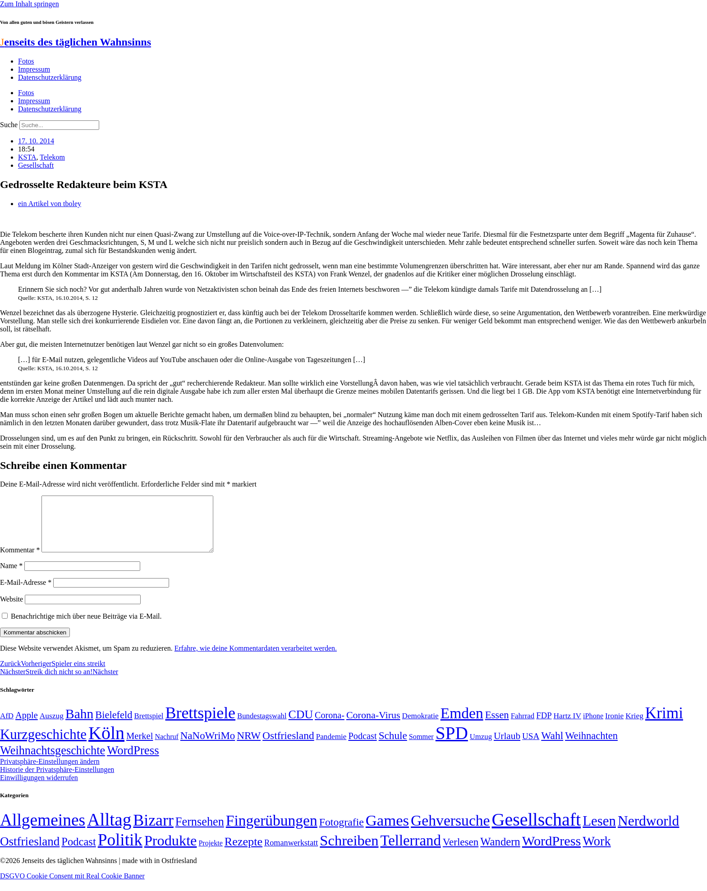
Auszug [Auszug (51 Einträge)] (52, 726)
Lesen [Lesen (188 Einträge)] (599, 832)
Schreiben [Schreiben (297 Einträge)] (349, 851)
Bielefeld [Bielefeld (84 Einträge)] (113, 725)
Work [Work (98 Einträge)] (597, 852)
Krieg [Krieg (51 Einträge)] (634, 726)
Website (11, 610)
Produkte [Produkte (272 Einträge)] (170, 851)
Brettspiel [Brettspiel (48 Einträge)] (149, 726)
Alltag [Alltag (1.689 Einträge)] (109, 830)
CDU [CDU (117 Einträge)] (301, 725)
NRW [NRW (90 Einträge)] (249, 746)
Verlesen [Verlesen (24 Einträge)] (460, 853)
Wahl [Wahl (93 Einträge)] (552, 746)
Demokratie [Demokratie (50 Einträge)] (420, 726)
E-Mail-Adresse (25, 593)
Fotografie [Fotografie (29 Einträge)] (341, 833)
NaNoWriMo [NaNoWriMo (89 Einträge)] (207, 746)
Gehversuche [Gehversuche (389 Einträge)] (450, 831)
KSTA (27, 157)
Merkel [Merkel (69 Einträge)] (139, 747)
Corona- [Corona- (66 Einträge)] (329, 726)
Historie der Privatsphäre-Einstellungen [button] (57, 780)
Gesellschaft (36, 165)
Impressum (34, 69)
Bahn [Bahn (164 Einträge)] (79, 724)
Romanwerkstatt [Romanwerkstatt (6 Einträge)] (291, 853)
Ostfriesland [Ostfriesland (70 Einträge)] (30, 852)
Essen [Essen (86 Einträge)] (497, 725)
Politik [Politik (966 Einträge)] (120, 850)
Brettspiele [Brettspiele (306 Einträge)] (200, 724)
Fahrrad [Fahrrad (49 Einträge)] (523, 726)
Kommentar (20, 561)
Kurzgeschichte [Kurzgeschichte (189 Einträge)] (43, 745)
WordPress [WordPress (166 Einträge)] (551, 851)
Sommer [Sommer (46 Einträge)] (421, 748)
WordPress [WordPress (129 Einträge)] (133, 761)
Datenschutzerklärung (49, 77)
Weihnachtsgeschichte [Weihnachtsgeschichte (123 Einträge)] (52, 761)
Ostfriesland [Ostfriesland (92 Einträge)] (288, 746)
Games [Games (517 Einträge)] (387, 831)
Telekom (52, 157)
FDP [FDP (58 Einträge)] (543, 726)
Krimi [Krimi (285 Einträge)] (664, 724)
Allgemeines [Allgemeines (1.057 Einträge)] (42, 831)
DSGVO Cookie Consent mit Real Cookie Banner (72, 887)
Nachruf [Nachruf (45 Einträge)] (166, 747)
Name (11, 576)
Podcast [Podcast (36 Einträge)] (78, 852)
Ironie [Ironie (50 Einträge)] (614, 726)
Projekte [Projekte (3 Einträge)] (210, 854)
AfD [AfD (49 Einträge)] (7, 726)
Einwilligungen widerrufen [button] (39, 788)
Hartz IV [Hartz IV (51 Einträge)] (567, 726)
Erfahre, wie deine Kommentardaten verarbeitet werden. (255, 659)
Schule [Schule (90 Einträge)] (393, 746)
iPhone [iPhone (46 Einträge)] (593, 727)
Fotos (26, 61)
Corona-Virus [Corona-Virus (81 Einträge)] (373, 725)
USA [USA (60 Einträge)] (530, 747)
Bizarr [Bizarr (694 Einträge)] (153, 831)
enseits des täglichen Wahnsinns (75, 42)
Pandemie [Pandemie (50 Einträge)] (331, 747)
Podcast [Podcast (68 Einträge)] (362, 747)
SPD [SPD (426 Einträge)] (452, 743)
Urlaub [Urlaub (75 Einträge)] (507, 746)
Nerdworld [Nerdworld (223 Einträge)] (648, 832)
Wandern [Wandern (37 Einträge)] (500, 852)
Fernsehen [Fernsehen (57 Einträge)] (199, 832)
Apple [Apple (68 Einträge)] (26, 726)
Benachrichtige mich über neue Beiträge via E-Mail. (86, 627)
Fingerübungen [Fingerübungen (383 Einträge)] (271, 831)
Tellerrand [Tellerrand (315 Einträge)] (411, 851)
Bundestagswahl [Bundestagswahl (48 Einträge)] (261, 726)
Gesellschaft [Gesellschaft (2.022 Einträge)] (536, 830)
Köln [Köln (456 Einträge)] (106, 744)
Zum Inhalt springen (29, 4)
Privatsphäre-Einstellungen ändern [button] (50, 772)
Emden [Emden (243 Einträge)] (462, 724)
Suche (9, 125)
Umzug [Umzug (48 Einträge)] (481, 747)
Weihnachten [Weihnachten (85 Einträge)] (591, 746)
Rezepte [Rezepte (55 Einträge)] (243, 852)
